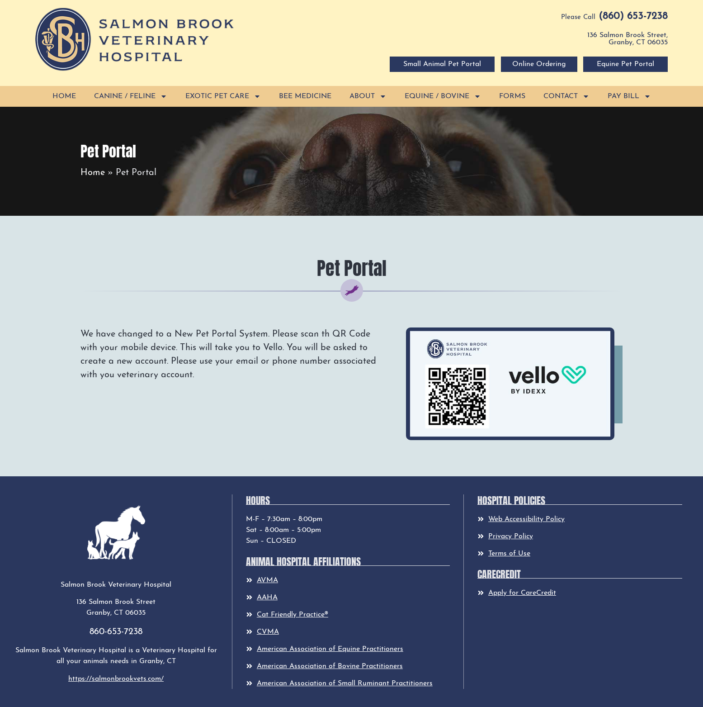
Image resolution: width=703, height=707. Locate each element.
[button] (134, 39)
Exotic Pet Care (223, 96)
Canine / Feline (130, 96)
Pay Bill (629, 96)
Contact (566, 96)
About (368, 96)
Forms (512, 96)
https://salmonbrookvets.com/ (116, 679)
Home (64, 96)
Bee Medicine (305, 96)
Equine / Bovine (443, 96)
